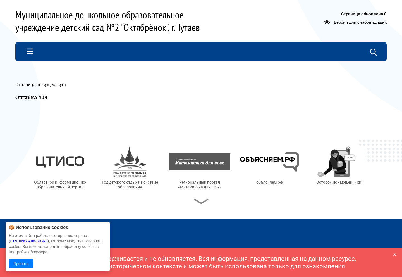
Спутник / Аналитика (29, 241)
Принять (21, 263)
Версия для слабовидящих (360, 22)
